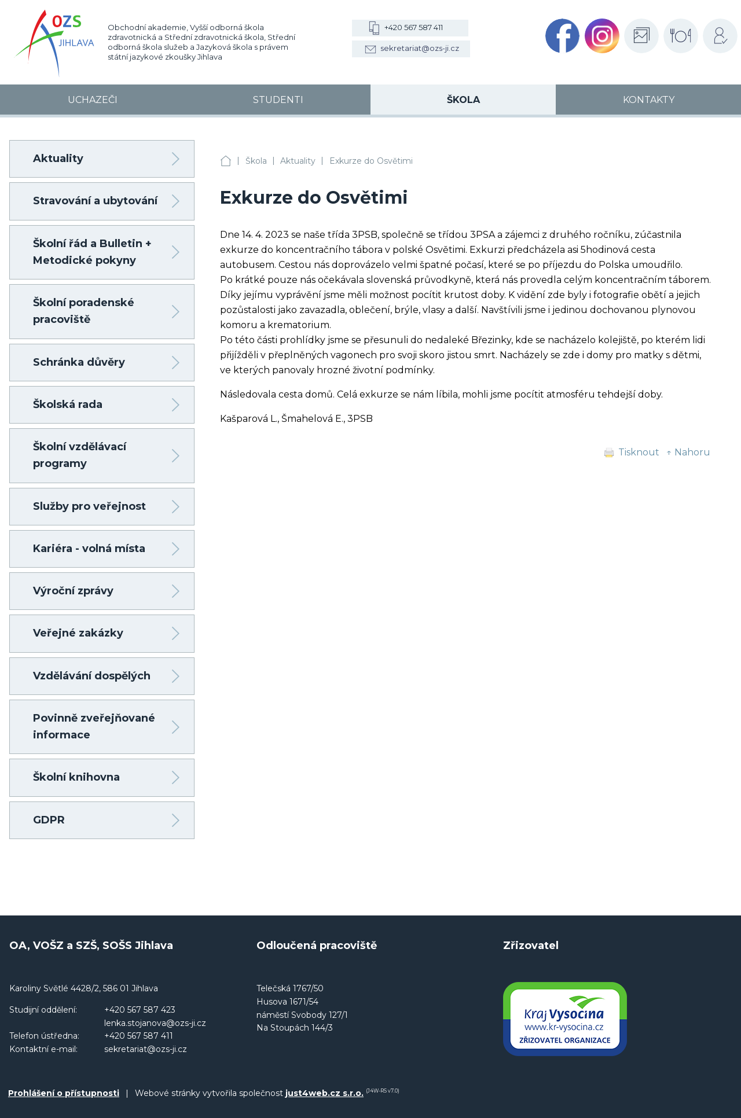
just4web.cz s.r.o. (324, 1093)
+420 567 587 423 (139, 1010)
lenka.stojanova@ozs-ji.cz (155, 1023)
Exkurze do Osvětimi (371, 161)
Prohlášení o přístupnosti (63, 1093)
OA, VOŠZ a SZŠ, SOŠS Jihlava (226, 161)
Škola (256, 161)
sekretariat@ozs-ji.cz (419, 48)
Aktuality (298, 161)
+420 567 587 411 (413, 27)
